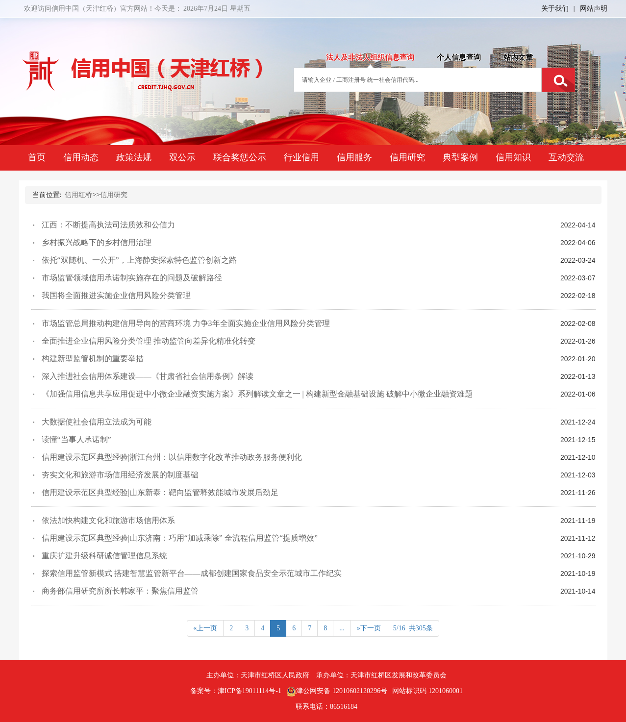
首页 (37, 157)
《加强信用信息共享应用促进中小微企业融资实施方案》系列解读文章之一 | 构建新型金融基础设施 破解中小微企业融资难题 (257, 394)
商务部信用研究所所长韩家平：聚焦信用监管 (120, 591)
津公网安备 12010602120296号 (336, 692)
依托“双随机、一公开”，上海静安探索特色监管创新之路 (139, 260)
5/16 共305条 (413, 628)
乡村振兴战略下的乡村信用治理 (96, 242)
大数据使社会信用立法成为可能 (96, 422)
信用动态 (81, 157)
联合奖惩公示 (239, 157)
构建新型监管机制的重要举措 (93, 358)
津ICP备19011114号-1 (249, 691)
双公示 (182, 157)
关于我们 (555, 8)
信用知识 (513, 157)
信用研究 (407, 157)
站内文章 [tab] (518, 57)
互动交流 (566, 157)
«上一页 (205, 628)
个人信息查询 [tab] (459, 57)
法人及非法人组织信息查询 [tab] (370, 57)
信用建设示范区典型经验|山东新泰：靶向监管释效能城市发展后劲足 (160, 492)
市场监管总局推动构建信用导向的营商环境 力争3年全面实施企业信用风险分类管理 (186, 323)
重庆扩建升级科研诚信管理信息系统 (104, 555)
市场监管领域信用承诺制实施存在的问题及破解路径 (132, 278)
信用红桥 (78, 195)
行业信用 (301, 157)
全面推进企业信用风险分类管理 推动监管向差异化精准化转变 (148, 341)
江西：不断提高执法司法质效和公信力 (108, 225)
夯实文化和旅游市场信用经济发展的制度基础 (120, 475)
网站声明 (593, 8)
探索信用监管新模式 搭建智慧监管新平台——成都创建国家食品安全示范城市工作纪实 (192, 573)
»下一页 (369, 628)
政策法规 (133, 157)
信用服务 (354, 157)
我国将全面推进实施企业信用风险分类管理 (116, 295)
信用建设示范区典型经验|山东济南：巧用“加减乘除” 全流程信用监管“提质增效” (180, 538)
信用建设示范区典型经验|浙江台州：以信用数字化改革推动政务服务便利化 (172, 457)
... (342, 628)
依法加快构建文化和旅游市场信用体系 (108, 520)
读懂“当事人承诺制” (76, 439)
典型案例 (460, 157)
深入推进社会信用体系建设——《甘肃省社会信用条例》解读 (147, 376)
